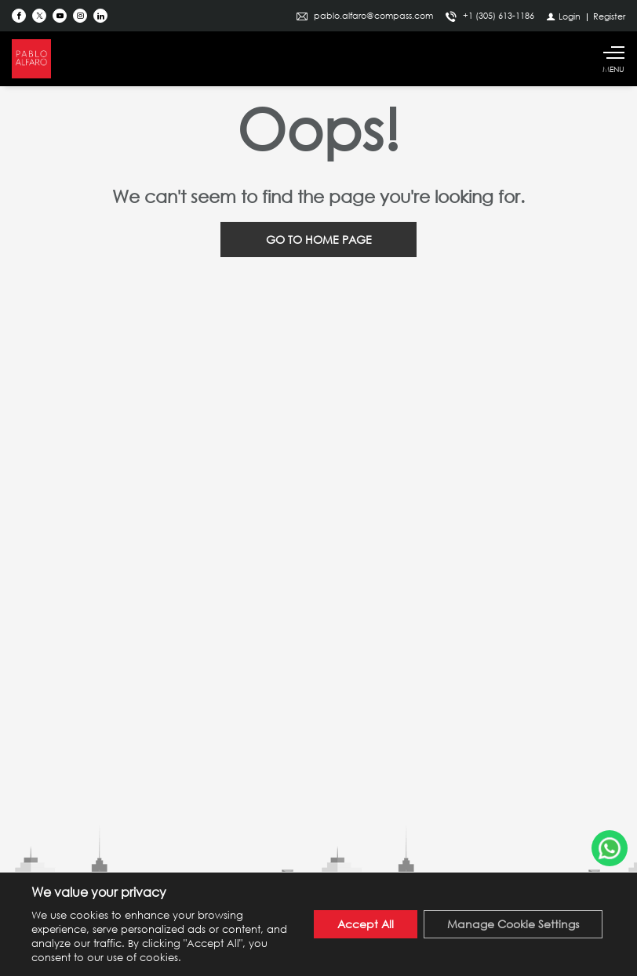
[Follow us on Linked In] (100, 16)
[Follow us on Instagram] (80, 16)
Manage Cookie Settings (513, 924)
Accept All (365, 924)
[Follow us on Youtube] (60, 16)
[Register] (609, 16)
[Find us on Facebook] (19, 16)
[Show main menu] (613, 58)
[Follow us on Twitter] (39, 16)
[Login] (564, 16)
